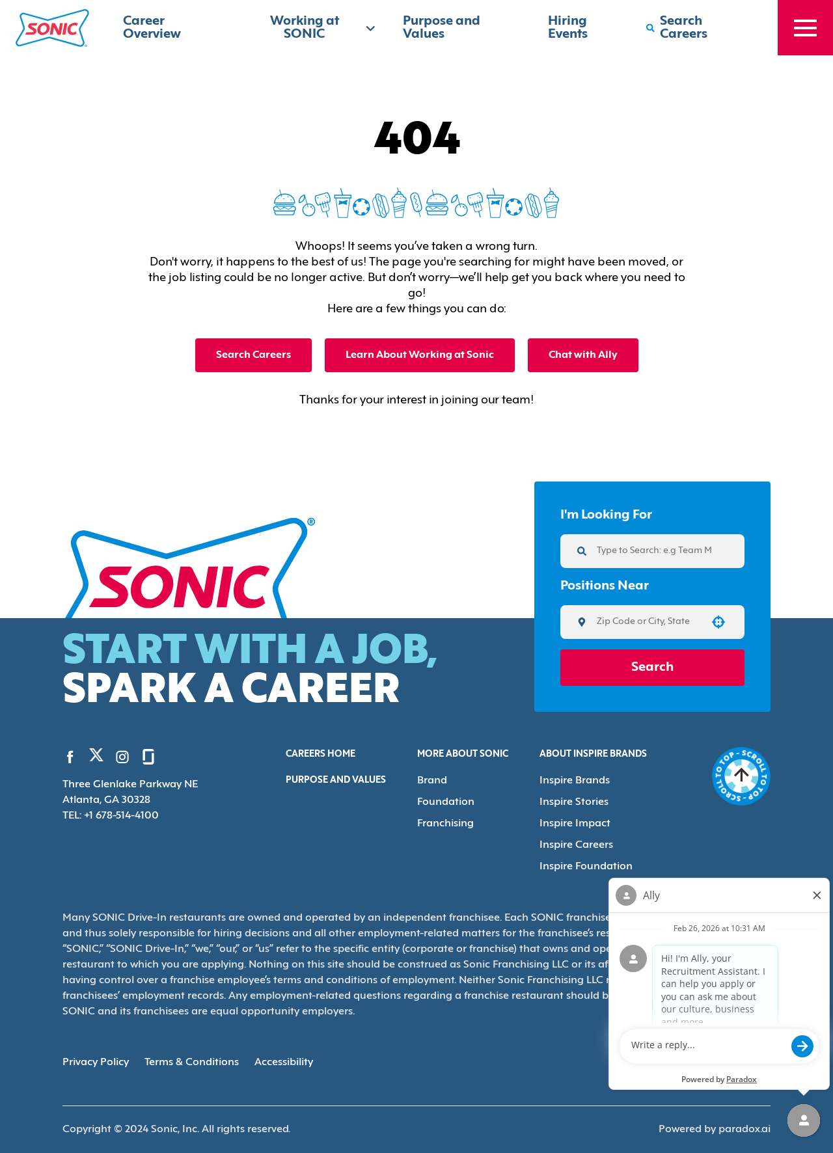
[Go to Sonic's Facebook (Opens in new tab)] (70, 757)
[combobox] (648, 622)
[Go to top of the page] (741, 776)
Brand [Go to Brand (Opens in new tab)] (432, 781)
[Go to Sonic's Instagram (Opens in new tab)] (122, 757)
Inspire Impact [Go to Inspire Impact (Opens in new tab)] (574, 824)
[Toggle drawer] (805, 27)
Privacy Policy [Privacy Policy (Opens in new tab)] (95, 1062)
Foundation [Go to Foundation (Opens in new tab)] (445, 802)
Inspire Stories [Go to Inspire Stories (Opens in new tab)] (573, 802)
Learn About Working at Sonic (420, 355)
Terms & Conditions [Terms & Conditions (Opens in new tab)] (191, 1062)
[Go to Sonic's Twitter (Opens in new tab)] (96, 758)
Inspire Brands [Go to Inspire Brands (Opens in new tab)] (574, 781)
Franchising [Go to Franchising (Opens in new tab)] (445, 824)
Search (652, 667)
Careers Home (320, 754)
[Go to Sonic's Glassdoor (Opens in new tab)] (148, 757)
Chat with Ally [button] (583, 355)
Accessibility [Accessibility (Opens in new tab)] (283, 1062)
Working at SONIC (323, 28)
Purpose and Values (336, 780)
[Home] (52, 27)
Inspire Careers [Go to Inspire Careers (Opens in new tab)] (576, 845)
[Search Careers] (698, 28)
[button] (718, 622)
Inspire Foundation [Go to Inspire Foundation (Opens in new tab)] (586, 866)
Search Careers (253, 355)
